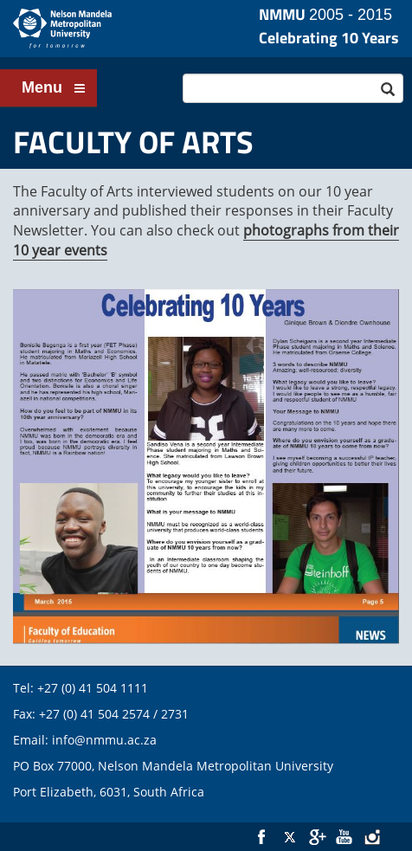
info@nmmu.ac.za (104, 740)
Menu (54, 89)
